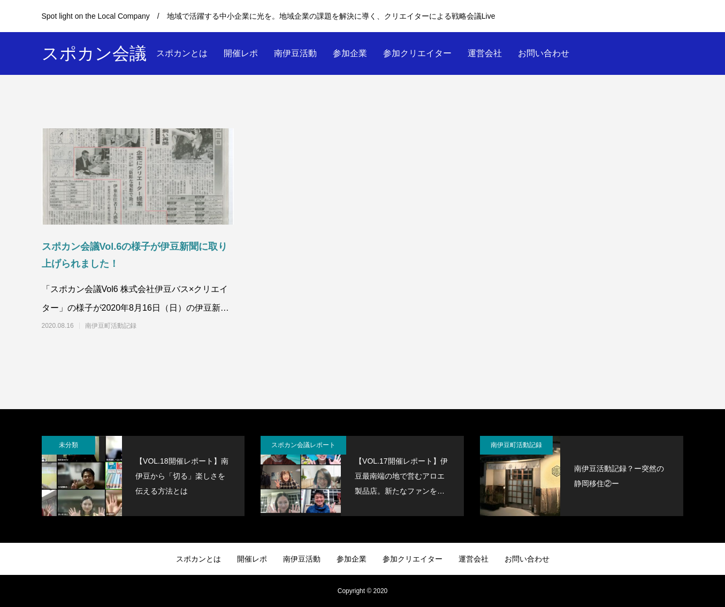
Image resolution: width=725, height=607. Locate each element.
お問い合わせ (543, 53)
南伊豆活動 (295, 53)
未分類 (68, 445)
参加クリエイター (417, 53)
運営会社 (485, 53)
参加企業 (350, 53)
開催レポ (241, 53)
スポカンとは (182, 53)
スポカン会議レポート (303, 445)
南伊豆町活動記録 (110, 325)
